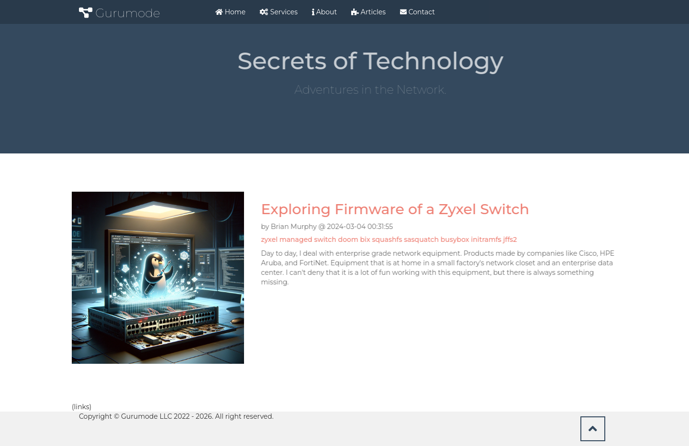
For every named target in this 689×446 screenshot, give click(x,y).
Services (279, 12)
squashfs (388, 239)
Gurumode (119, 13)
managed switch (308, 239)
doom (349, 239)
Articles (368, 12)
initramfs (487, 239)
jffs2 (511, 239)
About (324, 12)
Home (230, 12)
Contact (417, 12)
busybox (456, 239)
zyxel (270, 239)
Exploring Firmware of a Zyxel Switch (396, 209)
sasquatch (422, 239)
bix (366, 239)
